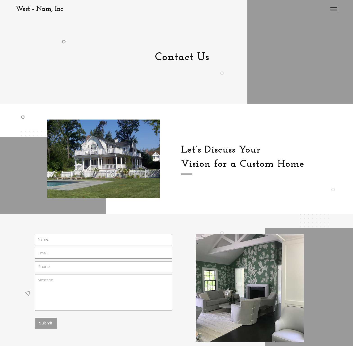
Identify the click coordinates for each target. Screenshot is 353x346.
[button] (333, 9)
